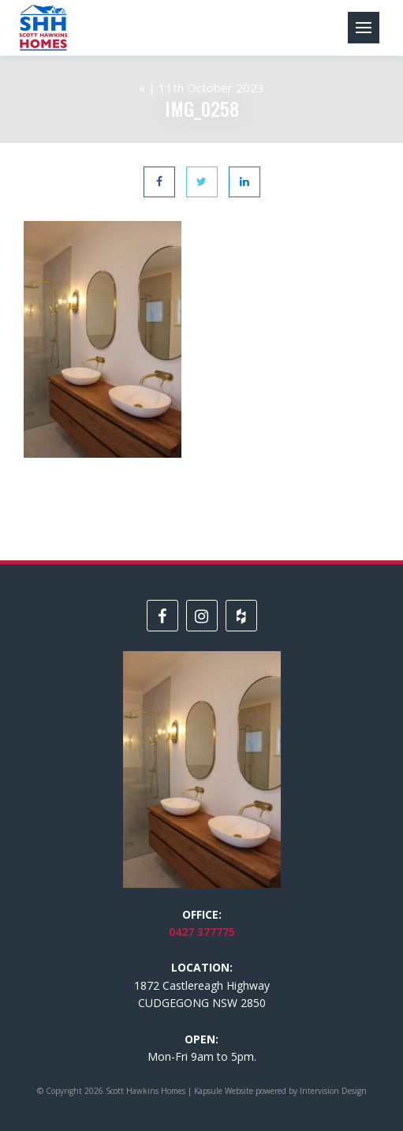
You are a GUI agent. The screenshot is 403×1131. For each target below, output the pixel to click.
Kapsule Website (223, 1090)
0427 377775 (202, 931)
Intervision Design (333, 1090)
